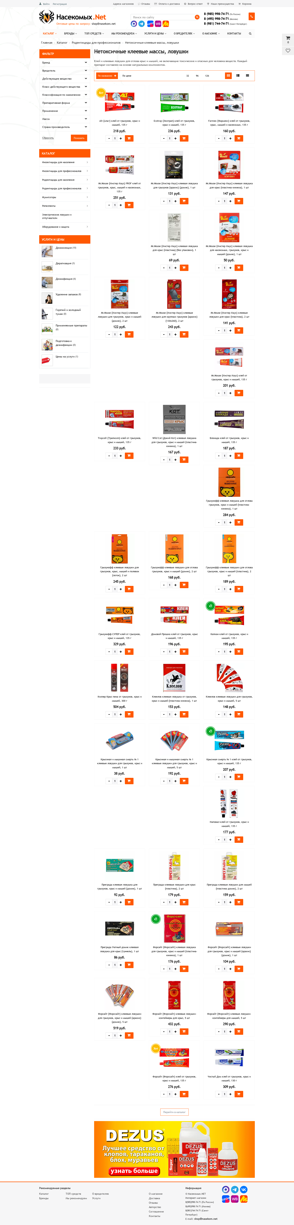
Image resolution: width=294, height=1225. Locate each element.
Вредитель (48, 70)
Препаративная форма (56, 102)
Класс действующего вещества (61, 86)
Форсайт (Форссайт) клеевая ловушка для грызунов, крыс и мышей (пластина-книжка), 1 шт (174, 951)
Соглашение (156, 1211)
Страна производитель (56, 127)
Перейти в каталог (174, 1112)
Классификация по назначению (61, 94)
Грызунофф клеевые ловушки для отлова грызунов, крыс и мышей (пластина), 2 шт (229, 571)
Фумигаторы (65, 197)
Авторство (155, 1207)
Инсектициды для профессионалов (65, 171)
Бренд (46, 62)
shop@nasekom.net (104, 23)
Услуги (96, 1198)
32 (187, 75)
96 (197, 75)
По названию (107, 75)
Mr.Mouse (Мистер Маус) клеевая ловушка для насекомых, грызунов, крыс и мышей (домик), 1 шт (229, 250)
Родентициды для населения (65, 179)
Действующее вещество (57, 78)
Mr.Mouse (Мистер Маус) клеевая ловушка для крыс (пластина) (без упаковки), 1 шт (174, 250)
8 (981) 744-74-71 (216, 24)
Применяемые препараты (71, 325)
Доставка (154, 1198)
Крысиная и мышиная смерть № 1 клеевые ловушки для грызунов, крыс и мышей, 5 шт (174, 763)
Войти (46, 4)
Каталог (50, 33)
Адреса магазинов (123, 3)
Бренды (70, 33)
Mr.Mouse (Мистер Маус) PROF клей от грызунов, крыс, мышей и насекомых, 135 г (119, 187)
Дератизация (64, 263)
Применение (50, 111)
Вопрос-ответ (193, 3)
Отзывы (144, 3)
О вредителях (184, 33)
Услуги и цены (155, 33)
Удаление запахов (67, 294)
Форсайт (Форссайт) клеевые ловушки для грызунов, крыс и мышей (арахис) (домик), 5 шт (119, 1018)
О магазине (211, 33)
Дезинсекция (64, 247)
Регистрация (60, 4)
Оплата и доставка (167, 3)
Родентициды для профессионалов (65, 188)
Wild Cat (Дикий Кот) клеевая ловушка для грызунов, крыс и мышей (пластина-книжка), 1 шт (174, 442)
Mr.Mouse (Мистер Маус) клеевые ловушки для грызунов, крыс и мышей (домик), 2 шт (119, 316)
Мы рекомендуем (124, 33)
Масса (46, 119)
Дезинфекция (64, 279)
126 (207, 75)
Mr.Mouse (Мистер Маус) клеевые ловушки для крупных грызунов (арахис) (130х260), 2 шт (174, 316)
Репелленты (65, 206)
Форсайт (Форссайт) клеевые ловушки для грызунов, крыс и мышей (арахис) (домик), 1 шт (229, 951)
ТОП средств (73, 1193)
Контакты (234, 33)
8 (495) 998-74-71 (216, 19)
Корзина (244, 3)
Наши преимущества (220, 3)
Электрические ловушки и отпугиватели (56, 216)
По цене (126, 75)
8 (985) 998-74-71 (216, 14)
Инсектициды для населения (65, 162)
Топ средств (94, 33)
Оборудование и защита (65, 226)
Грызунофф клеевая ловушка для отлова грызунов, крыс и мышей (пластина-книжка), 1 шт (229, 504)
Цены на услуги (65, 356)
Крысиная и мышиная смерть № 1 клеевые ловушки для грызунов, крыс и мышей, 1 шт (119, 763)
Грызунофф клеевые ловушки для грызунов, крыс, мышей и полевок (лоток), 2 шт (119, 571)
